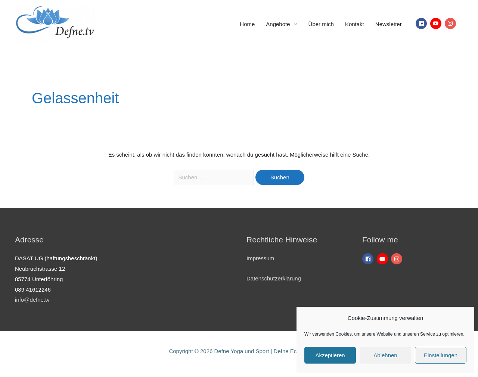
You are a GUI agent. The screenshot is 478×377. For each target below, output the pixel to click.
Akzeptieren (330, 355)
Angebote (278, 24)
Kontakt (354, 24)
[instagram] (451, 23)
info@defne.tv (32, 299)
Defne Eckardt (291, 351)
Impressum (260, 258)
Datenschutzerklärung (273, 278)
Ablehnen (385, 355)
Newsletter (388, 24)
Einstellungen (440, 355)
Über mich (321, 24)
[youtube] (436, 23)
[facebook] (422, 23)
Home (247, 24)
